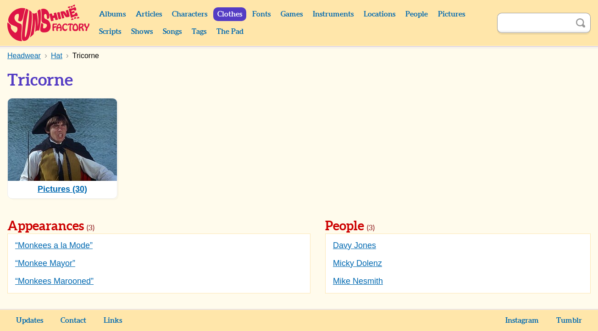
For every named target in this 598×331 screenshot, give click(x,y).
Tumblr (569, 320)
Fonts (261, 14)
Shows (142, 31)
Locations (379, 14)
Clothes (229, 14)
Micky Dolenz (357, 263)
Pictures (451, 14)
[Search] (533, 23)
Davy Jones (354, 245)
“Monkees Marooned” (54, 281)
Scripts (110, 31)
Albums (112, 14)
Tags (199, 31)
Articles (149, 14)
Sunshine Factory (48, 23)
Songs (172, 31)
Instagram (522, 320)
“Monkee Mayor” (45, 263)
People (416, 14)
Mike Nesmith (358, 281)
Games (292, 14)
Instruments (333, 14)
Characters (189, 14)
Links (113, 320)
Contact (73, 320)
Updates (29, 320)
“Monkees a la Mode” (54, 245)
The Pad (230, 31)
